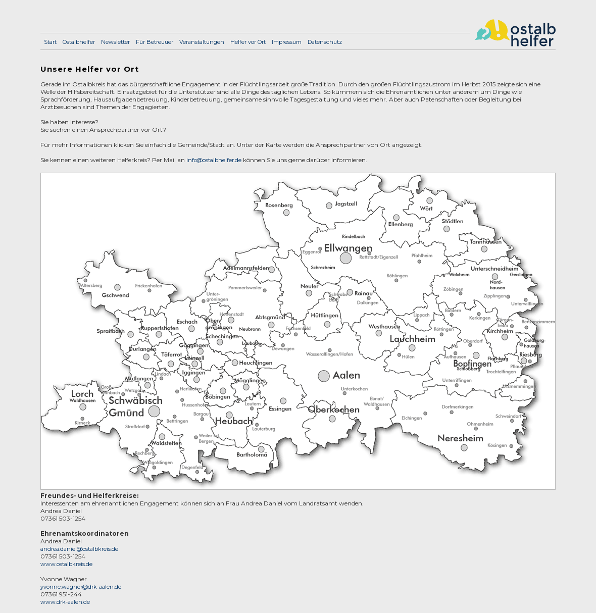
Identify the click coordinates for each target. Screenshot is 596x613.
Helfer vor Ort (248, 41)
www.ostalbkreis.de (66, 564)
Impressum (287, 41)
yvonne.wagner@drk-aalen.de (80, 586)
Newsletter (115, 41)
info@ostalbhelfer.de (213, 160)
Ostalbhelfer (79, 41)
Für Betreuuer (154, 41)
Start (50, 41)
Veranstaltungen (201, 41)
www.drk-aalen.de (65, 601)
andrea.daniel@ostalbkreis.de (79, 548)
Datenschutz (325, 41)
